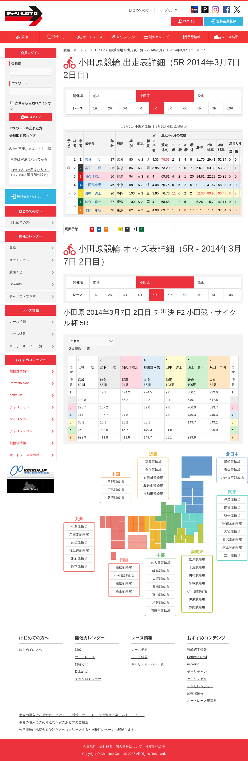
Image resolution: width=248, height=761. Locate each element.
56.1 (147, 422)
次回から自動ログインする (30, 105)
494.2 (126, 392)
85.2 (125, 400)
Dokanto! (16, 284)
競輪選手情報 (19, 371)
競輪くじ (16, 272)
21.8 (169, 430)
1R (95, 108)
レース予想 (17, 321)
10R (230, 108)
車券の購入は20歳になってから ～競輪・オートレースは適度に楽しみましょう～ (82, 715)
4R (140, 108)
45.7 (125, 430)
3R (125, 108)
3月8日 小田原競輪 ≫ (171, 126)
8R (199, 108)
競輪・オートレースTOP (81, 50)
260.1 (82, 430)
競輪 (12, 247)
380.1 (192, 392)
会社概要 (106, 746)
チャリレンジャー (23, 431)
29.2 (147, 400)
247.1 (82, 415)
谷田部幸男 (96, 185)
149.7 (192, 422)
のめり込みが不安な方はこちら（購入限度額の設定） (30, 172)
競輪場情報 (18, 443)
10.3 (103, 422)
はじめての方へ (140, 10)
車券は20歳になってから (29, 159)
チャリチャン (19, 407)
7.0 (168, 392)
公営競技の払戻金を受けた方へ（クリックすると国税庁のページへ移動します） (78, 729)
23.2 (125, 422)
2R (110, 108)
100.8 (82, 400)
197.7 (104, 415)
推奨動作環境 (155, 746)
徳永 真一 (96, 202)
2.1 (168, 400)
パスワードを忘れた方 (25, 128)
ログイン (30, 117)
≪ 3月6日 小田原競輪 (135, 126)
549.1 (192, 400)
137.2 (104, 407)
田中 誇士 (96, 193)
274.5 (148, 392)
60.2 (81, 422)
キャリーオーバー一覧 (25, 346)
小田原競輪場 (113, 50)
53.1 (169, 437)
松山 (201, 96)
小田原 (145, 96)
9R (214, 108)
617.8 (213, 400)
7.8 (168, 407)
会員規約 (89, 746)
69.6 (147, 407)
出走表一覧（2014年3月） (146, 50)
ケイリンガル (19, 419)
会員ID (16, 63)
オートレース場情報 (24, 455)
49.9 (103, 392)
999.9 (213, 392)
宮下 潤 (96, 168)
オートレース (19, 260)
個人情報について (129, 746)
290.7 (82, 407)
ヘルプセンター (169, 10)
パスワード (19, 83)
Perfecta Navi (19, 383)
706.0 (192, 407)
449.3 (192, 415)
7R (184, 108)
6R (170, 108)
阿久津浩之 (96, 176)
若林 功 (96, 159)
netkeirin (16, 395)
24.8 (125, 415)
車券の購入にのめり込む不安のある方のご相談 (53, 722)
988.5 (104, 430)
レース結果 (17, 334)
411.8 (104, 437)
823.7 (213, 407)
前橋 (96, 96)
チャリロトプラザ (22, 296)
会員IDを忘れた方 (22, 135)
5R (155, 108)
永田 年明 (96, 210)
